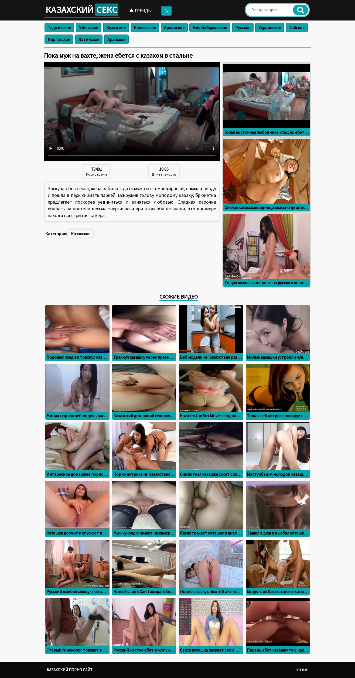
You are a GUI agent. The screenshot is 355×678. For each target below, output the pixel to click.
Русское (242, 27)
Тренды (140, 10)
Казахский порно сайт (70, 669)
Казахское (116, 27)
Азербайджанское (210, 27)
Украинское (269, 27)
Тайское (297, 27)
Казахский (82, 10)
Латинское (88, 39)
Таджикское (59, 27)
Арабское (116, 39)
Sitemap (302, 670)
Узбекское (88, 27)
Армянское (174, 27)
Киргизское (59, 39)
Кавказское (145, 27)
